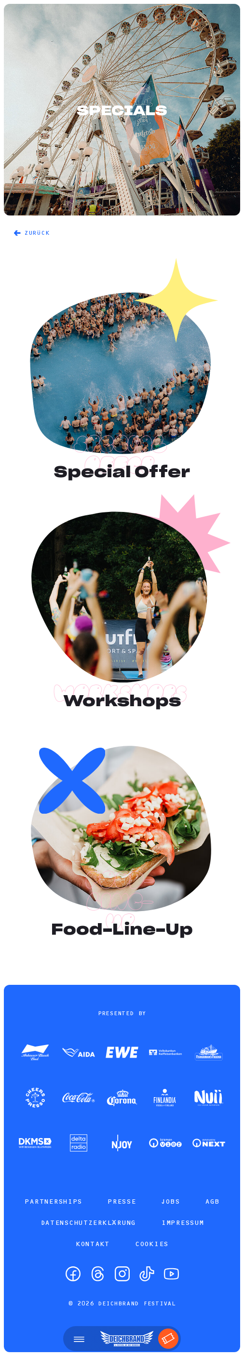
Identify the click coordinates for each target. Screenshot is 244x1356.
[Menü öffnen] (79, 1338)
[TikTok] (146, 1273)
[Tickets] (168, 1339)
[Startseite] (126, 1338)
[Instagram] (122, 1273)
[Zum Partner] (35, 1053)
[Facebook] (73, 1273)
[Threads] (97, 1273)
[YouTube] (171, 1273)
